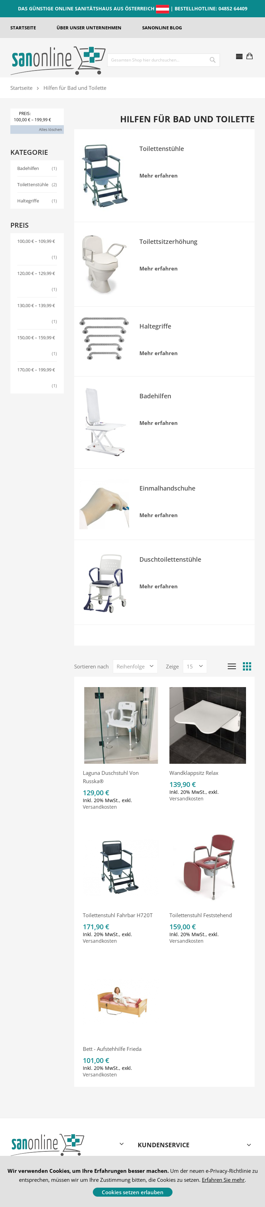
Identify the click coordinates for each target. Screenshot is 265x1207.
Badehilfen (37, 168)
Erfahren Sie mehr (223, 1179)
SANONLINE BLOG (162, 28)
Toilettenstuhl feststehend (200, 915)
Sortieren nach (91, 666)
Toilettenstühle (37, 184)
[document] (132, 1181)
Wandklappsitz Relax (193, 772)
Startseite (21, 87)
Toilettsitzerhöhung (168, 241)
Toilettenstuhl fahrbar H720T (118, 915)
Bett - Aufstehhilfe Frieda (112, 1048)
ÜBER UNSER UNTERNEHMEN (89, 28)
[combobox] (150, 60)
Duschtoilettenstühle (170, 559)
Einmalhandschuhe (167, 488)
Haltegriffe (37, 201)
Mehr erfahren (158, 175)
